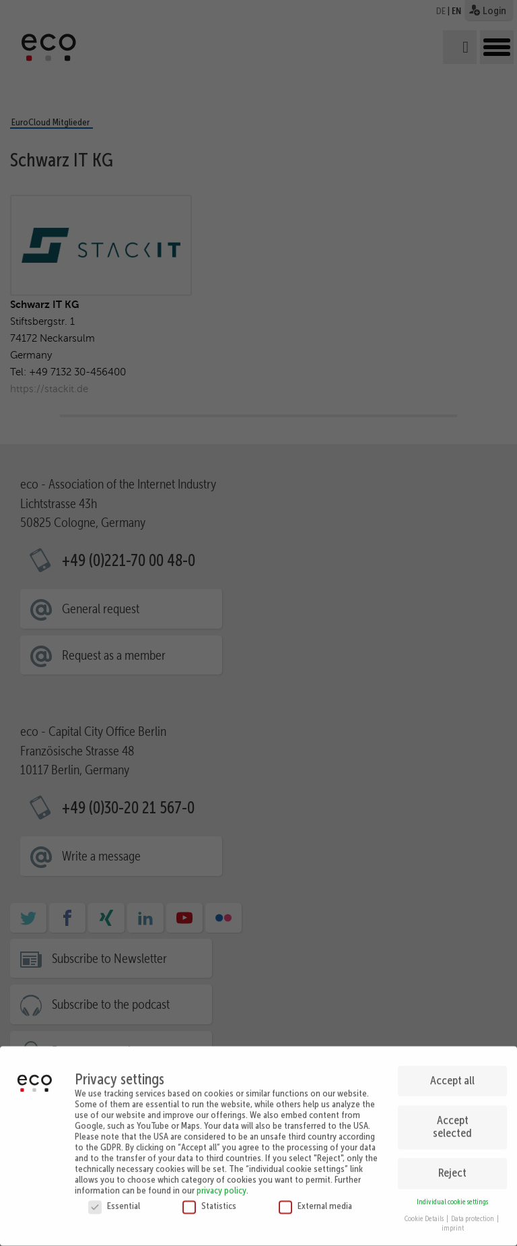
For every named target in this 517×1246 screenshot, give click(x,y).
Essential (114, 1199)
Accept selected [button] (452, 1120)
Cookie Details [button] (425, 1212)
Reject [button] (452, 1166)
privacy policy (221, 1184)
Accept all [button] (452, 1074)
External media (315, 1199)
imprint (453, 1222)
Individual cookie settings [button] (452, 1196)
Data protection (473, 1212)
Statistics (209, 1199)
